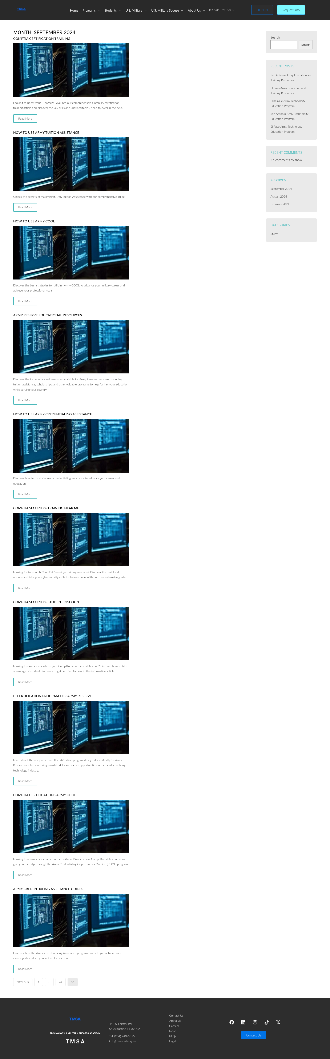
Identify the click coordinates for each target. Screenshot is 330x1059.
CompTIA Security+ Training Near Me (46, 508)
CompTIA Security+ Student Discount (47, 602)
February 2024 (279, 204)
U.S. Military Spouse (167, 10)
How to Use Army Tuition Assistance (46, 132)
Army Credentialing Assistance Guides (48, 889)
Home (74, 10)
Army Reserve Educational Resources (47, 315)
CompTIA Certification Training (41, 38)
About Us (197, 10)
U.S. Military (136, 10)
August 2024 (278, 196)
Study (274, 233)
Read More (25, 118)
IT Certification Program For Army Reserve (52, 696)
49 (60, 982)
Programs (91, 10)
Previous (23, 982)
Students (112, 10)
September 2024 (281, 188)
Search (275, 37)
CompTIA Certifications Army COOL (44, 795)
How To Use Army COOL (34, 221)
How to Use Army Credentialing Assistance (52, 414)
